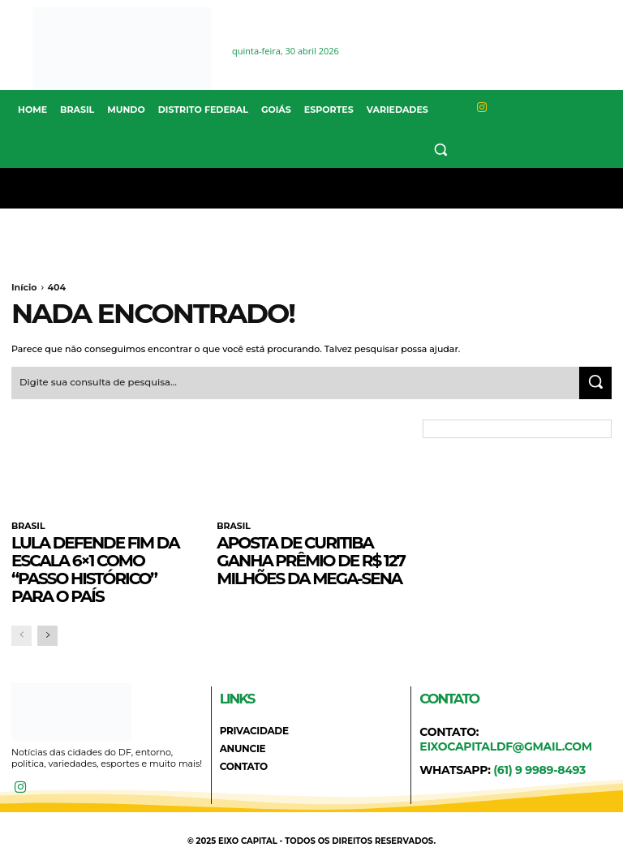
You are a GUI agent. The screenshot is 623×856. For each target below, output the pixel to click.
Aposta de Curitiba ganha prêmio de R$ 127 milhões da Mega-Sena (311, 558)
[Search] (595, 381)
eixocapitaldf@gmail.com (505, 744)
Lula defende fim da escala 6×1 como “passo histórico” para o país (94, 567)
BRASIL (26, 525)
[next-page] (47, 633)
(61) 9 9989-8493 (539, 767)
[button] (441, 149)
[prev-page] (21, 633)
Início (24, 287)
